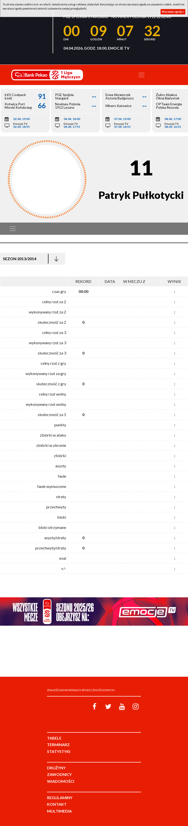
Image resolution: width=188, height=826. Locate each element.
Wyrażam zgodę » (173, 11)
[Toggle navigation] (141, 75)
